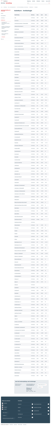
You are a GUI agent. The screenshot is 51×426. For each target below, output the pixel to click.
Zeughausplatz (17, 375)
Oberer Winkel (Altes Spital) (19, 216)
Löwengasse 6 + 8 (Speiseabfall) (19, 188)
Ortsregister (3, 36)
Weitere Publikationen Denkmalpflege (5, 31)
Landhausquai (17, 165)
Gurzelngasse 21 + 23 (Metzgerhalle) (20, 105)
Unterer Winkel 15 (17, 355)
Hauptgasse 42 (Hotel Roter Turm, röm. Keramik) (22, 125)
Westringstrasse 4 (17, 372)
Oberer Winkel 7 (17, 210)
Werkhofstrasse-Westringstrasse (19, 364)
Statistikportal (20, 414)
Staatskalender (36, 410)
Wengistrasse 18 (17, 361)
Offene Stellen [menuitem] (20, 424)
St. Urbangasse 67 (17, 341)
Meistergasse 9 (17, 199)
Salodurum (16, 284)
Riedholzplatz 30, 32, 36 (18, 242)
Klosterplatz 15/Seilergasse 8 (19, 145)
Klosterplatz (16, 142)
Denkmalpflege (3, 15)
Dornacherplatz (17, 51)
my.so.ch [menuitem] (48, 1)
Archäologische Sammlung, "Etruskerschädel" (21, 23)
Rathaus (16, 239)
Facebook (4, 403)
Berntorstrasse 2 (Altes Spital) (19, 37)
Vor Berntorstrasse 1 (17, 40)
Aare (15, 17)
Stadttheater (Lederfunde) (18, 310)
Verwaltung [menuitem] (9, 3)
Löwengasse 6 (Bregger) (18, 176)
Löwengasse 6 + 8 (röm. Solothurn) (20, 193)
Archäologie (3, 17)
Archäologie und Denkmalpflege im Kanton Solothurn (5, 23)
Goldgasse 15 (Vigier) (18, 94)
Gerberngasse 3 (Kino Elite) (19, 88)
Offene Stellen (5, 412)
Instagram (4, 407)
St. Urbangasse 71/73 (18, 344)
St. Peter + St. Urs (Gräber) (18, 321)
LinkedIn (4, 409)
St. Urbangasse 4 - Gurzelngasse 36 (20, 327)
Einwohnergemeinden (37, 404)
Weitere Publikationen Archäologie (5, 34)
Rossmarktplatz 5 (17, 270)
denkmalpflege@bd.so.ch (30, 384)
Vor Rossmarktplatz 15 (18, 276)
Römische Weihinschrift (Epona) (19, 267)
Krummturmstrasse (17, 159)
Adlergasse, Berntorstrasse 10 (19, 26)
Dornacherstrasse (17, 68)
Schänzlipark (16, 293)
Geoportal (19, 404)
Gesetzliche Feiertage (37, 407)
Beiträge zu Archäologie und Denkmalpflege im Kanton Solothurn (6, 27)
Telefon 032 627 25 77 (42, 384)
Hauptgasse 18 (17, 117)
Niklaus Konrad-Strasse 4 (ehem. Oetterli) (21, 202)
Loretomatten (17, 171)
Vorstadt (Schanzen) (17, 358)
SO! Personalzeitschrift (38, 414)
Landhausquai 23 (17, 168)
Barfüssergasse (17, 29)
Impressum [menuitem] (15, 424)
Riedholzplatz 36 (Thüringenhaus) (20, 247)
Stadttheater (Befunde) (18, 307)
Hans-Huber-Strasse (17, 108)
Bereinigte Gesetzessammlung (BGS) (9, 418)
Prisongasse (16, 236)
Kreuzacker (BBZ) (17, 148)
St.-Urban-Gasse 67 (17, 338)
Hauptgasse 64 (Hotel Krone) (19, 134)
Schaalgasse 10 (17, 290)
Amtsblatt (5, 415)
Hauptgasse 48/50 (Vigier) (18, 128)
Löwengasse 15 (17, 196)
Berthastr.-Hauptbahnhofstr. (19, 46)
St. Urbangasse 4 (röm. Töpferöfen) (20, 330)
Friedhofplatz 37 (17, 80)
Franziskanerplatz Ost (18, 71)
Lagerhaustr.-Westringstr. (18, 162)
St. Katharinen (17, 324)
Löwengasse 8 (17, 179)
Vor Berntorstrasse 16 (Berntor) (19, 43)
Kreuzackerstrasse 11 (18, 151)
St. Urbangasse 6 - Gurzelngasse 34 (20, 335)
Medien (19, 407)
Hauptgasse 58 (17, 131)
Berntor (16, 34)
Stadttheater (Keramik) (18, 313)
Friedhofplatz (17, 74)
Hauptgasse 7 (17, 111)
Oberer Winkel (17, 213)
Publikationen (3, 20)
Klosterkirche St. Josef (18, 139)
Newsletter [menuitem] (24, 424)
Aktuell (2, 13)
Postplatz (16, 230)
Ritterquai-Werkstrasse (18, 259)
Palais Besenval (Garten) (18, 219)
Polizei (19, 410)
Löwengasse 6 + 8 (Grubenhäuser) (20, 185)
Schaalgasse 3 (17, 287)
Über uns (2, 39)
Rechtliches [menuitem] (11, 424)
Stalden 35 (16, 318)
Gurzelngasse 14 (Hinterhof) (19, 100)
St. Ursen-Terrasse (17, 347)
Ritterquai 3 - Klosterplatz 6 (19, 253)
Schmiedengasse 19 (17, 304)
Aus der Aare (16, 20)
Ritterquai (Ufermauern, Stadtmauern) (20, 250)
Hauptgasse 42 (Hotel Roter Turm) (20, 122)
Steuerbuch (20, 417)
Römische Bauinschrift (18, 264)
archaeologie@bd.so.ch (30, 385)
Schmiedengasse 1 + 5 (18, 301)
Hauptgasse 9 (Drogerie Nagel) (19, 114)
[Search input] (38, 3)
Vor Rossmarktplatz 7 (18, 273)
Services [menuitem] (3, 3)
